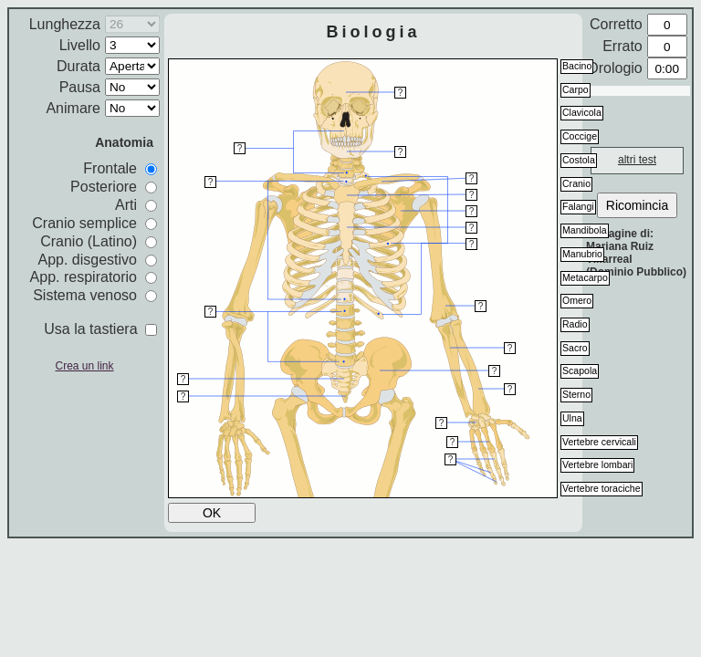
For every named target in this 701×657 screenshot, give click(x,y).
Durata (78, 66)
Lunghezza (64, 24)
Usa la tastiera (100, 329)
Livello (79, 45)
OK (212, 513)
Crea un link (84, 366)
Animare (73, 108)
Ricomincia (637, 205)
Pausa (79, 87)
